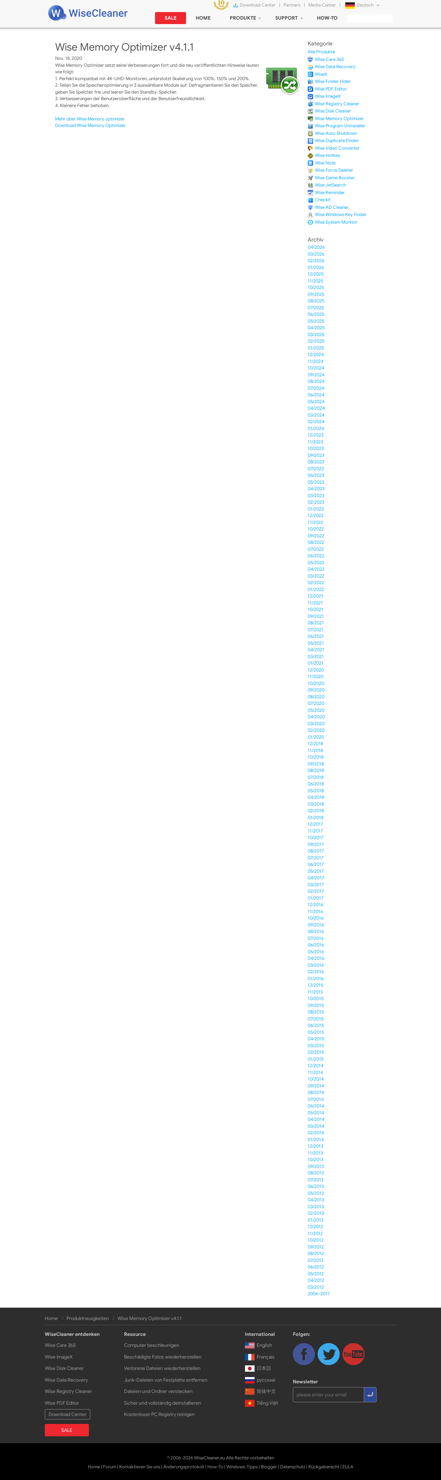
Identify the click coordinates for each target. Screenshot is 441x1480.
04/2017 (316, 878)
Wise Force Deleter (334, 170)
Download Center (258, 5)
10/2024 (316, 368)
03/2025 (316, 334)
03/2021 (316, 656)
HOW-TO (327, 18)
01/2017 (316, 898)
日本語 (258, 1368)
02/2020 (316, 730)
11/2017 (315, 831)
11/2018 (315, 750)
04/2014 (316, 1119)
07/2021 (316, 630)
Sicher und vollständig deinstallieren (162, 1403)
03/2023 (316, 495)
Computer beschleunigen (151, 1345)
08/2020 (316, 697)
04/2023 (316, 489)
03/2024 (316, 415)
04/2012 (316, 1280)
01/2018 (316, 818)
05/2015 (316, 1032)
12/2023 (316, 435)
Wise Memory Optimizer (339, 118)
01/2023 (316, 509)
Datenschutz (292, 1467)
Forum (109, 1467)
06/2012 (316, 1267)
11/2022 (315, 522)
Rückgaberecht (323, 1467)
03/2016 (316, 965)
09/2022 (316, 536)
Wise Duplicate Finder (337, 140)
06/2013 (316, 1186)
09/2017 (316, 844)
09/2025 (316, 294)
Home (51, 1318)
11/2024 (316, 361)
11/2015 (315, 992)
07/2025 (316, 308)
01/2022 (316, 589)
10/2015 (316, 998)
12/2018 (315, 744)
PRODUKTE (243, 18)
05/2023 (316, 482)
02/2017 (316, 891)
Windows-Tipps (242, 1467)
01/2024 (316, 428)
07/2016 (316, 938)
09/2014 (316, 1086)
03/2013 (316, 1207)
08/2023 (316, 462)
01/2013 (316, 1220)
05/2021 (316, 643)
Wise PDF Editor (331, 89)
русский (260, 1380)
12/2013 (315, 1146)
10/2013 (316, 1159)
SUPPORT (286, 18)
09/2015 (316, 1005)
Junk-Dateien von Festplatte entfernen (165, 1380)
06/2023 (316, 475)
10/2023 (316, 448)
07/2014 (316, 1099)
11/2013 (315, 1153)
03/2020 (316, 724)
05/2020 (316, 710)
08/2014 (316, 1092)
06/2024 (316, 395)
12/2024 (316, 354)
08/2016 (316, 931)
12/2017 (315, 824)
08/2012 (316, 1253)
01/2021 (316, 663)
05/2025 (316, 321)
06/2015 (316, 1025)
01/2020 (316, 737)
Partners (292, 5)
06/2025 (316, 314)
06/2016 (316, 945)
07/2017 (316, 858)
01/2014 (316, 1140)
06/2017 (316, 864)
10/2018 (316, 757)
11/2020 (316, 676)
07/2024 (316, 388)
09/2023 (316, 455)
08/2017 (316, 851)
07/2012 (316, 1260)
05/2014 (316, 1113)
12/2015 (315, 985)
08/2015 (316, 1012)
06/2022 (316, 556)
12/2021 (315, 596)
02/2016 (316, 972)
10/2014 (316, 1079)
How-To (215, 1467)
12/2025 (316, 274)
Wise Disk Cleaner (333, 111)
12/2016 (315, 905)
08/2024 (316, 381)
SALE (170, 18)
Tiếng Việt (261, 1403)
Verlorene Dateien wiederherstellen (162, 1368)
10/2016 (316, 918)
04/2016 (316, 958)
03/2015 (316, 1046)
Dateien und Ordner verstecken (158, 1391)
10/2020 (316, 683)
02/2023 (316, 502)
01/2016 (316, 979)
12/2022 (316, 515)
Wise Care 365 (329, 59)
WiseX (321, 74)
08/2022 (316, 542)
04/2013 (316, 1200)
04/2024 (316, 408)
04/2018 (316, 797)
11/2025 (315, 281)
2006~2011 (319, 1294)
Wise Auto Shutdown (336, 133)
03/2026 (316, 254)
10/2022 (316, 529)
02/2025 (316, 341)
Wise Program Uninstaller (340, 126)
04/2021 (316, 650)
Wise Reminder (330, 192)
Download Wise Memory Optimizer (90, 125)
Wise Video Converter (337, 148)
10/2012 (316, 1240)
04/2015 (316, 1039)
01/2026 (316, 267)
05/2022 (316, 563)
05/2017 (316, 871)
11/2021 (315, 603)
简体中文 (260, 1391)
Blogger (269, 1467)
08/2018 (316, 770)
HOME (203, 18)
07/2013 (316, 1180)
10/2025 (316, 287)
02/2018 (316, 811)
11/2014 (315, 1072)
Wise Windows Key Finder (341, 214)
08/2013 (316, 1173)
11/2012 (315, 1233)
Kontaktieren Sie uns (139, 1467)
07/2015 (316, 1019)
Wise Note (325, 163)
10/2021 (316, 609)
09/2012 (316, 1247)
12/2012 (315, 1227)
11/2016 (315, 911)
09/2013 (316, 1166)
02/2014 (316, 1133)
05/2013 (316, 1193)
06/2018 (316, 784)
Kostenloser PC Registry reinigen (159, 1414)
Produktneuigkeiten (87, 1318)
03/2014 (316, 1126)
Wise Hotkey (327, 155)
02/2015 (316, 1052)
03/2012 (316, 1287)
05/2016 (316, 952)
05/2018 (316, 791)
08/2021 (316, 623)
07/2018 (316, 777)
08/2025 (316, 301)
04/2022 (316, 569)
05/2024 (316, 402)
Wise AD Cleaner (332, 207)
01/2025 (316, 348)
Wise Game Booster (335, 178)
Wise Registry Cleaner (337, 104)
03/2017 (316, 885)
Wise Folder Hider (333, 81)
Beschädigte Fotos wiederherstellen (163, 1357)
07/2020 (316, 703)
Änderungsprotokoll (183, 1467)
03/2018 (316, 804)
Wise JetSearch (330, 185)
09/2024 (316, 375)
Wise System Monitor (336, 222)
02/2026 (316, 261)
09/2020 (316, 690)
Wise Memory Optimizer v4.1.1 (149, 1318)
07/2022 (316, 549)
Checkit (323, 200)
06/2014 (316, 1106)
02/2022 (316, 583)
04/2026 (316, 247)
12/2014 (316, 1066)
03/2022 (316, 576)
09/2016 (316, 925)
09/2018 (316, 764)
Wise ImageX (328, 96)
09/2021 (316, 616)
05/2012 (316, 1274)
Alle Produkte (321, 52)
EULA (347, 1467)
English (258, 1345)
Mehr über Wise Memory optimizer (90, 119)
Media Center (322, 5)
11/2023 (315, 442)
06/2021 (316, 636)
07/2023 (316, 469)
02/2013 (316, 1213)
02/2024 (316, 422)
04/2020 (316, 717)
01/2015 (316, 1059)
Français (260, 1357)
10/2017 (316, 837)
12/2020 (316, 670)
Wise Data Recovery (335, 66)
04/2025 (316, 328)
